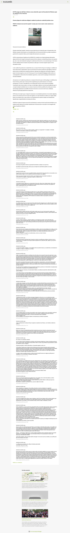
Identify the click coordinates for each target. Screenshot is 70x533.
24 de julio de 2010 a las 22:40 (22, 234)
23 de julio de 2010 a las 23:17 (22, 178)
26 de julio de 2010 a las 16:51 (22, 318)
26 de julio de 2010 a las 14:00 (22, 278)
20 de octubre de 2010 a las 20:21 (22, 459)
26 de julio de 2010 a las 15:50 (22, 307)
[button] (13, 17)
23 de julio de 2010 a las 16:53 (22, 132)
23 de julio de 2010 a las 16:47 (22, 125)
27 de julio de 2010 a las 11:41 (22, 355)
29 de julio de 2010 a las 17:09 (22, 422)
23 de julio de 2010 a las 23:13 (22, 168)
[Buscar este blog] (63, 2)
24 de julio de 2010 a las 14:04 (22, 198)
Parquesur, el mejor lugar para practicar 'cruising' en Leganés (33, 481)
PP (17, 109)
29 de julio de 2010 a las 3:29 (22, 402)
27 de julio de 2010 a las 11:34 (22, 334)
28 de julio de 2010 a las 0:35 (22, 383)
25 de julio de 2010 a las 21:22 (22, 250)
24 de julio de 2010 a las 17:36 (22, 214)
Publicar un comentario (17, 462)
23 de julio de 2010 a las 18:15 (22, 147)
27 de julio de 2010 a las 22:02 (22, 373)
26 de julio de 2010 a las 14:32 (22, 292)
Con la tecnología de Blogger (35, 531)
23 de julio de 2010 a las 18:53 (22, 159)
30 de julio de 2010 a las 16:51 (22, 446)
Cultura (14, 109)
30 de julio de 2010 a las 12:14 (22, 439)
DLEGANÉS (7, 2)
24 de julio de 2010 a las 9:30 (22, 186)
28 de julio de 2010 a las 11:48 (22, 393)
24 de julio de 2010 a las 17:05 (22, 206)
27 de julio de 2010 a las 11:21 (22, 325)
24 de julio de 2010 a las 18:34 (22, 224)
